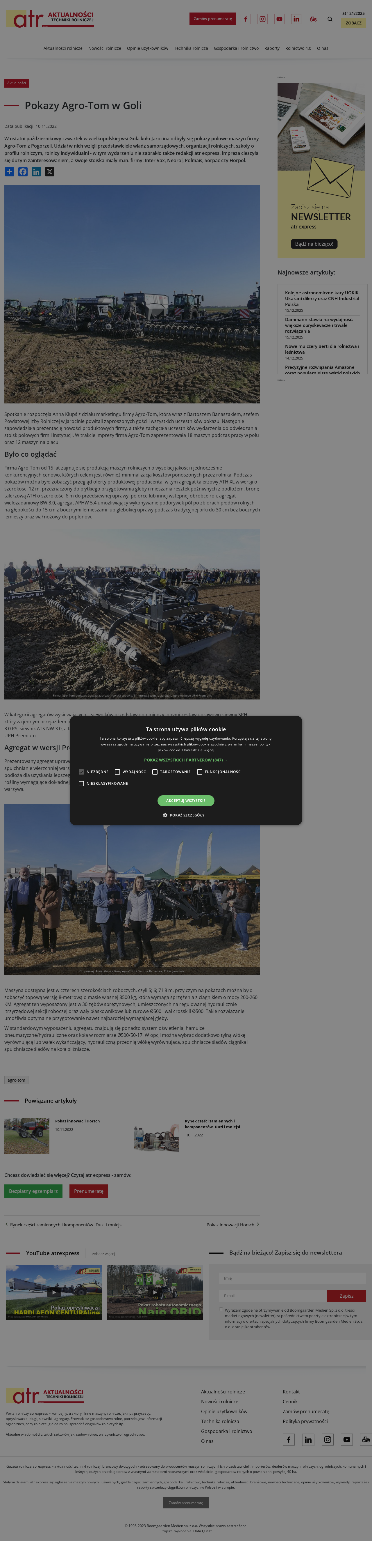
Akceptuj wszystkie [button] (185, 800)
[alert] (186, 770)
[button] (186, 760)
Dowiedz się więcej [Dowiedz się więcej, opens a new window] (198, 750)
